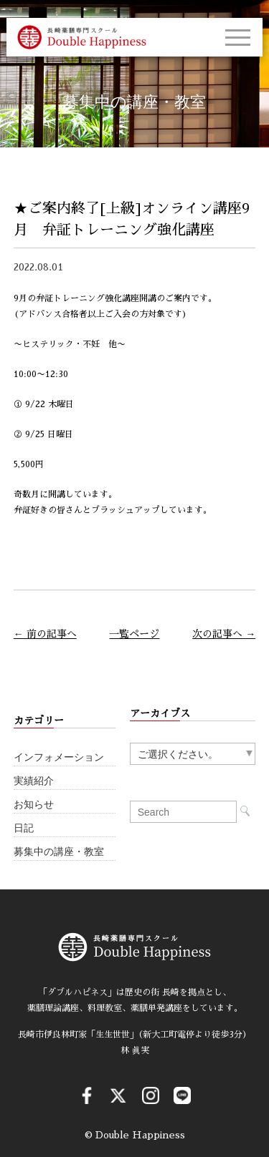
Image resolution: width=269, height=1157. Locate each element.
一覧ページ (134, 634)
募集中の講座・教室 (59, 851)
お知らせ (34, 804)
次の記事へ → (223, 634)
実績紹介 (34, 781)
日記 (24, 828)
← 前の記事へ (45, 634)
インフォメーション (59, 757)
